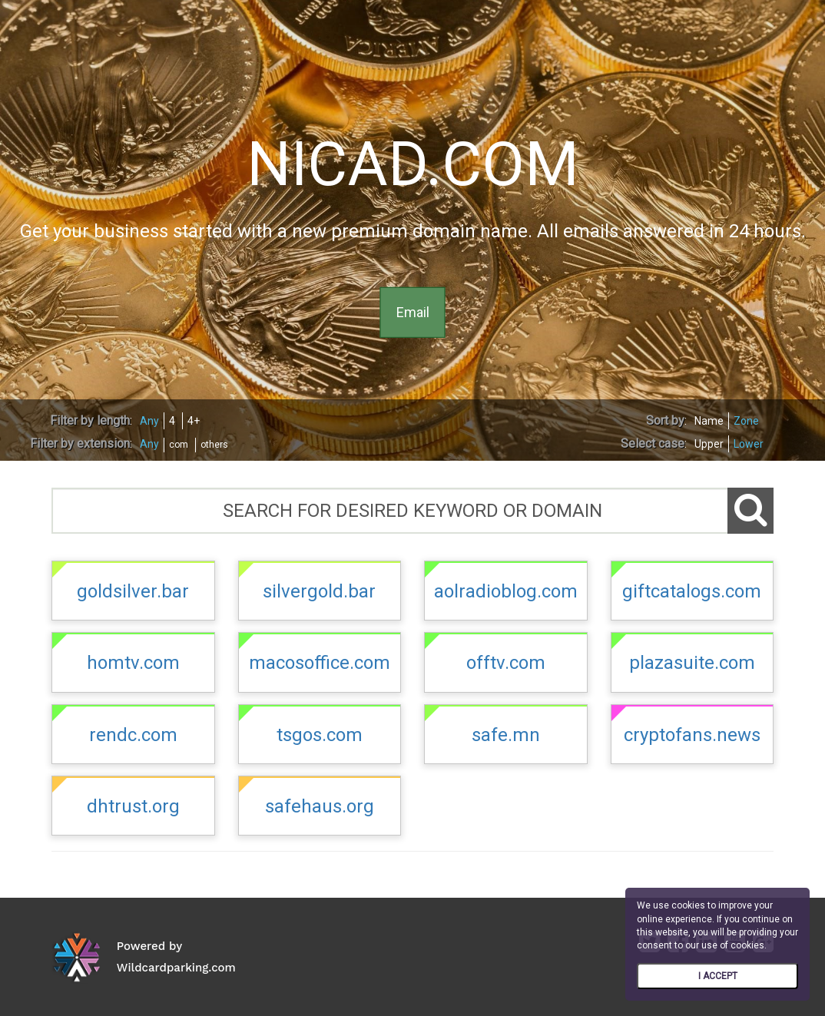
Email (412, 312)
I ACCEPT (717, 976)
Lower (749, 444)
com (178, 444)
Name (709, 421)
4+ (193, 421)
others (214, 444)
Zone (746, 421)
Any (149, 421)
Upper (709, 444)
